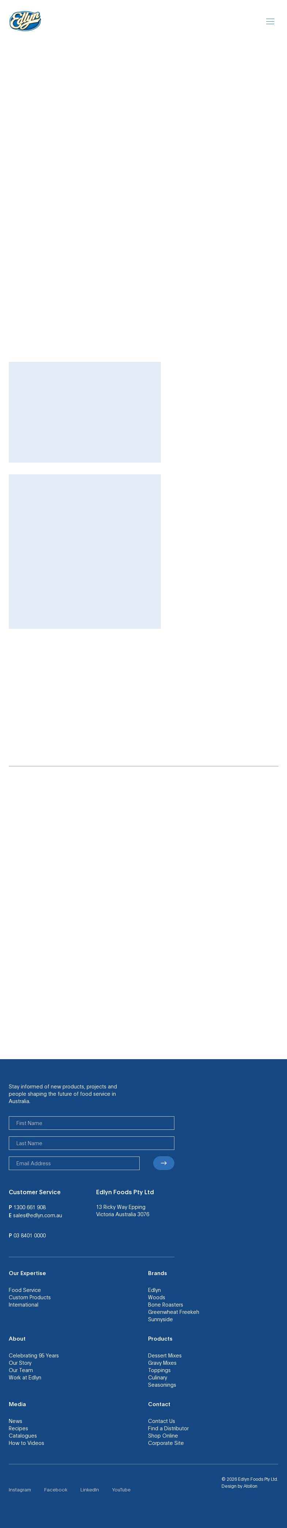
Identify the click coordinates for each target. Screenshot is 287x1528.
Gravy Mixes (162, 1362)
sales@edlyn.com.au (37, 1215)
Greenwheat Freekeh (173, 1311)
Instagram (20, 1489)
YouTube (121, 1489)
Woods (156, 1297)
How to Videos (26, 1442)
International (23, 1304)
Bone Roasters (165, 1304)
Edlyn (154, 1289)
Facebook (55, 1489)
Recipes (18, 1428)
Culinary (157, 1377)
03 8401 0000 (30, 1235)
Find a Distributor (168, 1428)
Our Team (21, 1370)
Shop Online (163, 1435)
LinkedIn (89, 1489)
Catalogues (23, 1435)
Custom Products (30, 1297)
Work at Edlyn (25, 1377)
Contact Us (161, 1420)
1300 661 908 (30, 1207)
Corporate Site (166, 1442)
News (15, 1420)
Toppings (159, 1370)
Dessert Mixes (165, 1355)
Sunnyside (160, 1319)
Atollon (250, 1486)
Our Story (20, 1362)
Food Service (25, 1289)
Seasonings (162, 1384)
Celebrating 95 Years (34, 1355)
